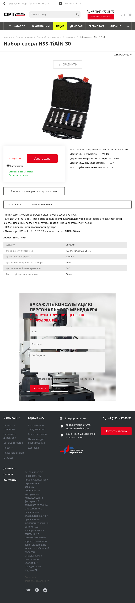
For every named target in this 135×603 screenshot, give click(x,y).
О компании (11, 418)
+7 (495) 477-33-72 (102, 11)
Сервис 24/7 (36, 418)
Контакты (10, 480)
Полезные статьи (13, 452)
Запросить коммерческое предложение (34, 191)
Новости (8, 447)
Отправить (39, 388)
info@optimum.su (72, 3)
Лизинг (8, 474)
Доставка (33, 447)
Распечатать (15, 165)
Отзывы (8, 457)
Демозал (9, 468)
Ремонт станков (37, 434)
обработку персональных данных (74, 378)
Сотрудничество (13, 442)
